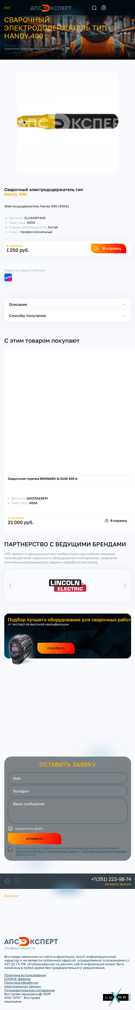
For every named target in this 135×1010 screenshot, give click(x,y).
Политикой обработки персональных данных (47, 851)
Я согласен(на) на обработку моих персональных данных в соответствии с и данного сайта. (71, 851)
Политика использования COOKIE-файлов (25, 977)
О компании (15, 903)
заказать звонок (128, 8)
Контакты (13, 924)
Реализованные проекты (27, 917)
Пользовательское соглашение (29, 990)
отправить (34, 838)
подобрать (56, 648)
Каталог (11, 896)
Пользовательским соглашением (104, 851)
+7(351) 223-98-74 (111, 879)
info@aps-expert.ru (19, 948)
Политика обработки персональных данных (22, 984)
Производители (18, 910)
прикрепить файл (29, 828)
